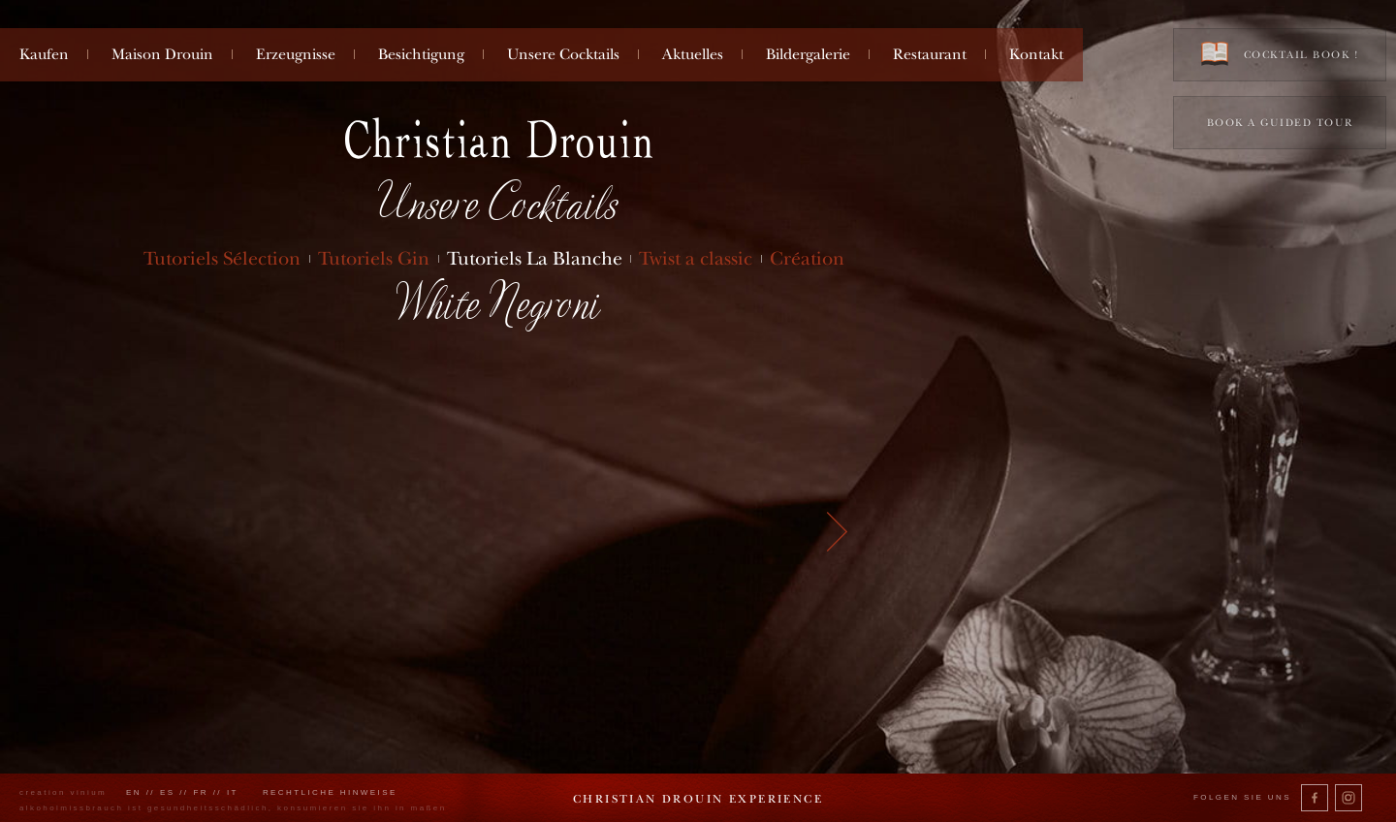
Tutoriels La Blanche (534, 258)
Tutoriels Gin (373, 258)
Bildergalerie (808, 54)
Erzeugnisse (295, 54)
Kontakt (1036, 54)
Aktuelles (692, 54)
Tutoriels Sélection (222, 258)
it (232, 792)
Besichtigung (421, 54)
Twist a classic (695, 258)
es (167, 792)
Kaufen (44, 54)
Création (807, 258)
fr (200, 792)
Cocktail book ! (1279, 54)
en (134, 792)
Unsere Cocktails (563, 54)
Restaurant (930, 54)
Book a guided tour (1280, 122)
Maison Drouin (162, 54)
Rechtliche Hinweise (330, 792)
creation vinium (63, 792)
